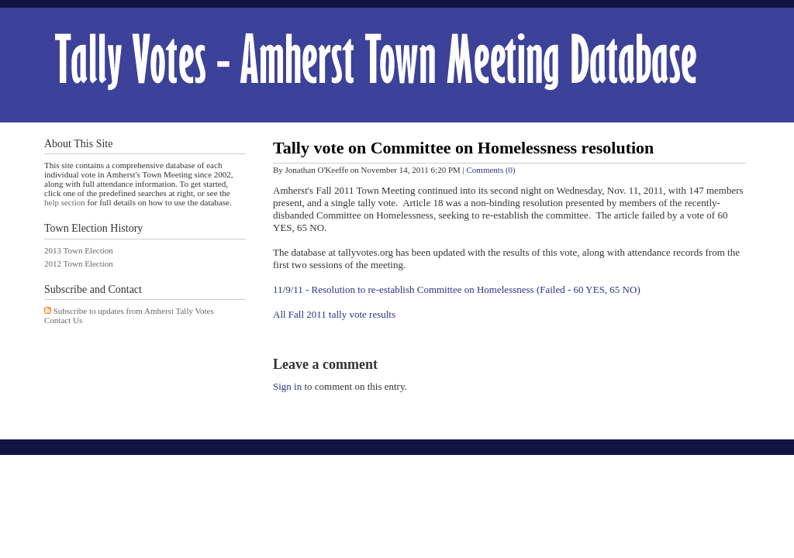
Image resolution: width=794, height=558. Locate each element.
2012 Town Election (78, 263)
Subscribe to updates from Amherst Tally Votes (134, 310)
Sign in (287, 386)
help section (64, 202)
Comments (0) (491, 169)
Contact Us (63, 320)
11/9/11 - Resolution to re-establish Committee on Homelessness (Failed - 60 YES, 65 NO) (456, 289)
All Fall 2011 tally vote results (334, 314)
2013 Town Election (78, 250)
